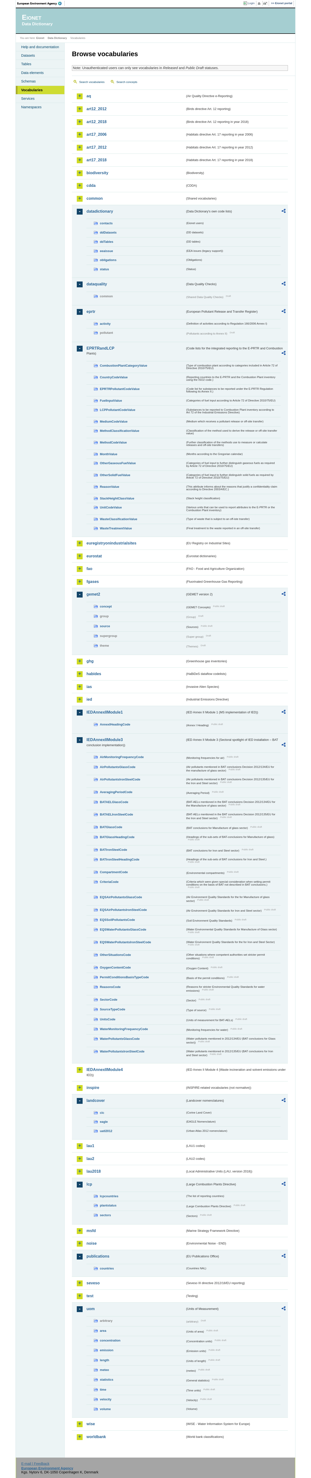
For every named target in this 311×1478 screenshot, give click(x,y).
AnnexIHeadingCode (115, 724)
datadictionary (99, 211)
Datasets (28, 55)
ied (89, 699)
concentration (110, 1340)
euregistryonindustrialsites (111, 543)
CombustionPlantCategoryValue (123, 365)
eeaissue (106, 251)
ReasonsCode (110, 987)
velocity (106, 1399)
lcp (89, 1184)
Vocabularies (32, 90)
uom (90, 1309)
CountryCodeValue (114, 377)
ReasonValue (109, 487)
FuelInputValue (111, 400)
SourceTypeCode (112, 1009)
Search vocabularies (91, 82)
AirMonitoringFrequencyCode (122, 757)
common (94, 198)
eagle (104, 1122)
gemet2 (93, 594)
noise (91, 1243)
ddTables (106, 242)
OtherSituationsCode (115, 955)
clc (102, 1113)
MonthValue (108, 454)
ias (89, 687)
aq (88, 96)
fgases (92, 582)
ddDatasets (108, 232)
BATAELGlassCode (114, 802)
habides (93, 674)
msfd (91, 1231)
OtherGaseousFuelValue (118, 463)
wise (90, 1424)
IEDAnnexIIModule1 (104, 712)
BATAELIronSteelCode (116, 814)
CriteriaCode (109, 882)
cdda (90, 185)
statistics (106, 1379)
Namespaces (31, 107)
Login (251, 3)
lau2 (90, 1159)
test (89, 1296)
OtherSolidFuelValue (115, 475)
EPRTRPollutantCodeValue (120, 389)
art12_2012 (96, 109)
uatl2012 (106, 1131)
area (103, 1331)
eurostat (94, 556)
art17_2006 (96, 134)
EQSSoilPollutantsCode (117, 920)
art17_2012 (96, 147)
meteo (104, 1370)
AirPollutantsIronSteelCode (120, 779)
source (105, 626)
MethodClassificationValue (119, 431)
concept (106, 606)
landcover (95, 1100)
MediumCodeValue (114, 421)
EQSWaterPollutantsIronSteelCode (125, 942)
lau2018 (93, 1171)
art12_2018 (96, 122)
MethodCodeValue (113, 442)
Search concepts (126, 82)
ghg (90, 661)
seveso (93, 1283)
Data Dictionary (57, 37)
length (104, 1360)
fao (89, 569)
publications (97, 1256)
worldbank (96, 1437)
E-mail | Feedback (35, 1464)
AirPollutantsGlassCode (117, 767)
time (103, 1389)
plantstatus (108, 1205)
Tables (26, 64)
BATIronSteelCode (113, 850)
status (104, 269)
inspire (92, 1088)
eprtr (90, 311)
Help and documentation (40, 47)
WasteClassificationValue (118, 519)
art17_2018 (96, 160)
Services (28, 98)
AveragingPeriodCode (116, 792)
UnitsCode (107, 1019)
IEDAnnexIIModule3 (104, 740)
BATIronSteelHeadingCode (119, 859)
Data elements (32, 73)
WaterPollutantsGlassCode (120, 1039)
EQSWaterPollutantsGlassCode (123, 929)
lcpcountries (109, 1196)
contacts (106, 223)
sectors (105, 1215)
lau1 (90, 1146)
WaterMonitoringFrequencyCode (124, 1029)
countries (107, 1268)
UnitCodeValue (111, 507)
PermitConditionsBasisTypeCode (124, 977)
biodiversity (97, 173)
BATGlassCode (111, 827)
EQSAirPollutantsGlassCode (121, 897)
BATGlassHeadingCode (117, 837)
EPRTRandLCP (100, 348)
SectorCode (108, 999)
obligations (108, 260)
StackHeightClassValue (117, 498)
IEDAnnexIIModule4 (104, 1070)
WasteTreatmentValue (116, 528)
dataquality (96, 284)
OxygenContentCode (115, 967)
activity (105, 324)
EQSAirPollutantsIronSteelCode (123, 910)
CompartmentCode (114, 872)
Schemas (28, 81)
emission (106, 1350)
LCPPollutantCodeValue (117, 410)
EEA (41, 3)
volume (105, 1409)
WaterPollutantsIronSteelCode (122, 1051)
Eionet (40, 37)
